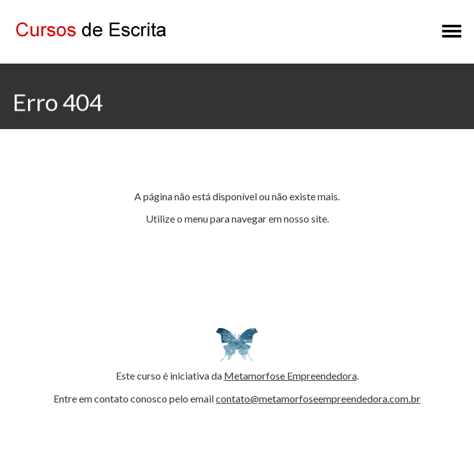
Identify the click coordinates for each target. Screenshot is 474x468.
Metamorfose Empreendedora (290, 375)
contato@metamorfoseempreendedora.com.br (318, 398)
